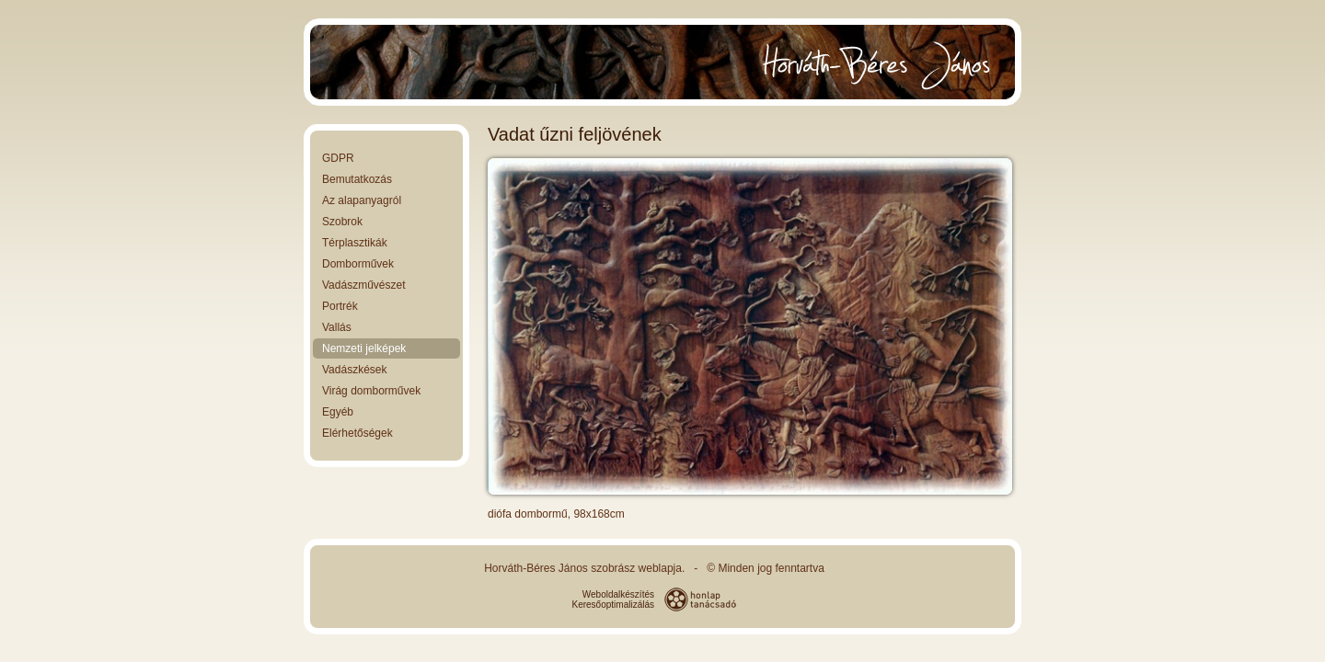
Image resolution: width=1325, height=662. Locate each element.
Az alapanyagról (361, 200)
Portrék (340, 306)
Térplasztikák (354, 242)
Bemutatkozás (357, 179)
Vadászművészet (364, 285)
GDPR (338, 158)
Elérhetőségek (357, 433)
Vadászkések (354, 369)
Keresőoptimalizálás (613, 604)
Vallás (336, 327)
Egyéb (337, 411)
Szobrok (342, 221)
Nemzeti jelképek (364, 348)
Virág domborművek (371, 390)
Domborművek (358, 263)
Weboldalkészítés (618, 594)
